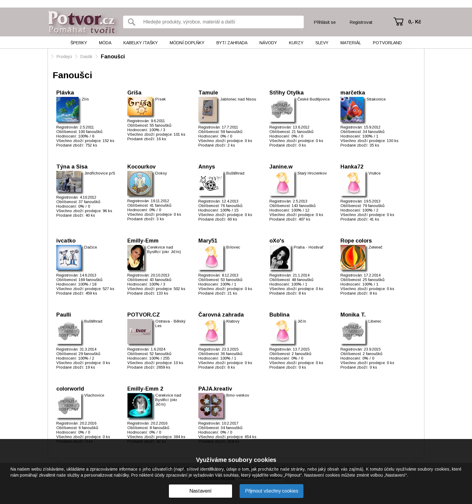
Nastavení (200, 490)
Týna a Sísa (72, 167)
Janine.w (281, 167)
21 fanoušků (302, 131)
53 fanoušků (231, 279)
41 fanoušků (160, 205)
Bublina (279, 315)
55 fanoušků (160, 125)
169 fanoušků (90, 279)
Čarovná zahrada (221, 315)
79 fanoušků (373, 205)
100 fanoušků (90, 131)
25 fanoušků (373, 279)
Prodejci (64, 56)
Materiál (350, 42)
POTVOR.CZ (143, 315)
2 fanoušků (301, 353)
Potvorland (387, 42)
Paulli (63, 315)
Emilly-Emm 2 (145, 389)
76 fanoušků (231, 205)
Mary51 (207, 241)
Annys (206, 167)
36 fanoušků (231, 353)
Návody (268, 42)
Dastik (86, 56)
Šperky (78, 42)
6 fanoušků (88, 427)
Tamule (208, 93)
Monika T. (353, 315)
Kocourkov (141, 167)
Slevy (321, 42)
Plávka (65, 93)
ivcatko (66, 241)
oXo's (276, 241)
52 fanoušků (160, 353)
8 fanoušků (159, 427)
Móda (105, 42)
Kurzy (296, 42)
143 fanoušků (303, 205)
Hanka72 (351, 167)
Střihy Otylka (286, 93)
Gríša (134, 93)
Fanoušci (113, 57)
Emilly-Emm (143, 241)
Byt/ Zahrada (231, 42)
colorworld (70, 389)
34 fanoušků (373, 131)
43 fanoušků (160, 279)
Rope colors (356, 241)
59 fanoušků (231, 131)
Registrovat (360, 22)
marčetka (352, 93)
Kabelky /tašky (140, 42)
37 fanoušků (89, 201)
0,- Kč (414, 21)
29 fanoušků (89, 353)
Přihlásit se (325, 22)
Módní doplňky (187, 42)
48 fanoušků (302, 279)
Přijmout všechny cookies (271, 490)
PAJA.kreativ (215, 389)
